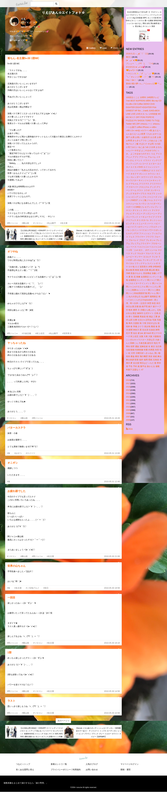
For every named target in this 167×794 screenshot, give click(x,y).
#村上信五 (40, 333)
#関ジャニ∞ (12, 223)
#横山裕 (25, 223)
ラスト (11, 700)
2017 (128, 383)
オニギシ (12, 462)
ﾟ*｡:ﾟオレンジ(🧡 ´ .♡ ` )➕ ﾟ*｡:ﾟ (140, 77)
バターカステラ (16, 427)
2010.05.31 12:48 (112, 481)
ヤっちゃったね (16, 343)
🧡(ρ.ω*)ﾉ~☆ (132, 70)
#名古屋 (63, 223)
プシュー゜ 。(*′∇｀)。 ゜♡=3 (139, 63)
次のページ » (63, 721)
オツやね (12, 251)
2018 (128, 380)
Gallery (90, 48)
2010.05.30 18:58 (112, 588)
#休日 (46, 588)
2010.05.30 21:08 (112, 556)
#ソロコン (38, 223)
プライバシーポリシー (61, 769)
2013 (128, 397)
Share (114, 48)
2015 (128, 390)
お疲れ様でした (16, 491)
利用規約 (77, 769)
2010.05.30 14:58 (112, 691)
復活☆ (129, 57)
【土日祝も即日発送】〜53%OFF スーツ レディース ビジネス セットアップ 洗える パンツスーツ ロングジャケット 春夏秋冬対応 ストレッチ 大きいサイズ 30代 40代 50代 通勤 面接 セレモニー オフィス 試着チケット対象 (41, 235)
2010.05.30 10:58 (112, 713)
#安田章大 (66, 333)
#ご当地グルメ (32, 588)
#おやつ (18, 453)
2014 (128, 393)
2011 (128, 403)
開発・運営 (126, 769)
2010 (128, 407)
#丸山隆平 (51, 223)
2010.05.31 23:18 (112, 223)
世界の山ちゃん (16, 565)
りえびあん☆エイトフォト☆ (63, 12)
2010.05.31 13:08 (112, 453)
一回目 (11, 597)
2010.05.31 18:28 (112, 418)
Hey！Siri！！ (132, 80)
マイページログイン (130, 764)
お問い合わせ (92, 769)
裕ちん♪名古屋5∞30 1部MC (23, 58)
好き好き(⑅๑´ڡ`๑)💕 (135, 67)
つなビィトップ (23, 764)
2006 (128, 420)
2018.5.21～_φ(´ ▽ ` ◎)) (137, 53)
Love (103, 48)
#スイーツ (30, 453)
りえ (23, 19)
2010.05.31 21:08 (112, 333)
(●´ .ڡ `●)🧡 (131, 60)
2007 (128, 416)
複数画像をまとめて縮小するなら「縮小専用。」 (26, 783)
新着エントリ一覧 (59, 764)
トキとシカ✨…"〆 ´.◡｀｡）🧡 (140, 73)
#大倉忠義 (26, 333)
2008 (128, 413)
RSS (129, 429)
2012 (128, 400)
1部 (9, 652)
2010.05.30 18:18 (112, 643)
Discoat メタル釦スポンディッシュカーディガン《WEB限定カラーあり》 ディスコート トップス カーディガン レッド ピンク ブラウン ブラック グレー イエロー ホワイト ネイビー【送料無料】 (98, 235)
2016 (128, 387)
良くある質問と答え (25, 769)
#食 (8, 453)
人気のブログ (92, 764)
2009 (128, 410)
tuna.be (83, 758)
